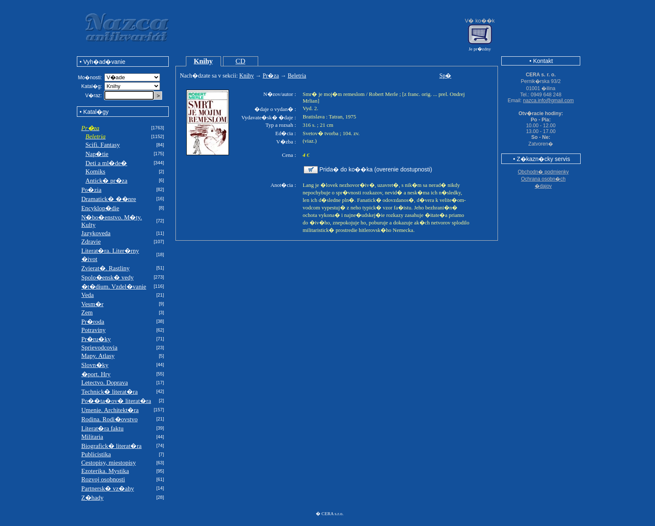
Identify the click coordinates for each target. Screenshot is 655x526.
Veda (87, 295)
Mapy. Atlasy (98, 355)
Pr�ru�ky (96, 339)
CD (241, 61)
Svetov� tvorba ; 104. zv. (331, 133)
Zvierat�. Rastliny (105, 268)
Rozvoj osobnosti (103, 479)
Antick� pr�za (106, 180)
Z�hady (92, 497)
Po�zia (91, 189)
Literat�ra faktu (102, 428)
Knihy (203, 61)
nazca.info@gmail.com (548, 100)
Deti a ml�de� (106, 163)
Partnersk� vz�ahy (107, 488)
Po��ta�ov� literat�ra (116, 401)
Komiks (96, 171)
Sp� (445, 76)
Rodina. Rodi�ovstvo (109, 419)
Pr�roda (92, 321)
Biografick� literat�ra (111, 446)
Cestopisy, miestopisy (108, 462)
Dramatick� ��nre (108, 199)
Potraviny (93, 330)
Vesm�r (92, 304)
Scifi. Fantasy (103, 144)
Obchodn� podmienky (543, 172)
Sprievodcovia (99, 347)
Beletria (297, 76)
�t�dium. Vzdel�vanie (114, 286)
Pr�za (271, 76)
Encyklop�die (100, 208)
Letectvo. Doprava (104, 382)
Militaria (92, 436)
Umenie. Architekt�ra (110, 410)
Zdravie (91, 241)
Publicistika (96, 454)
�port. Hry (96, 374)
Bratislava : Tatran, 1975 (329, 116)
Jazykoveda (96, 233)
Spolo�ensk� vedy (107, 277)
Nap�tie (97, 154)
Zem (87, 312)
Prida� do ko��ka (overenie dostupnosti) (376, 169)
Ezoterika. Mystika (105, 471)
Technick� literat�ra (109, 391)
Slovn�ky (95, 365)
